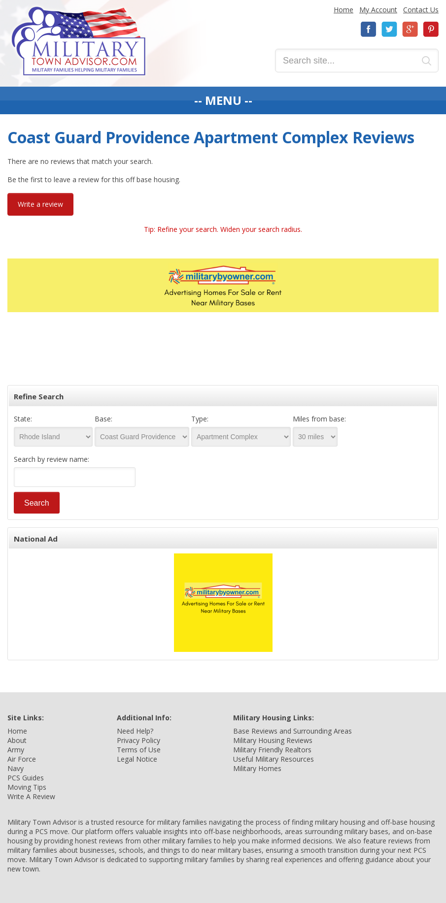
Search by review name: (51, 459)
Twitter (389, 29)
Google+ (410, 29)
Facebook (369, 29)
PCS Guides (25, 777)
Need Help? (135, 731)
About (17, 740)
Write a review (40, 204)
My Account (378, 9)
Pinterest (431, 29)
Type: (199, 418)
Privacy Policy (138, 740)
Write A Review (31, 796)
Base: (103, 418)
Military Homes (257, 768)
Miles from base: (319, 418)
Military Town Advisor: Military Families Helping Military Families (78, 41)
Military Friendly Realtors (272, 749)
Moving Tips (26, 787)
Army (15, 749)
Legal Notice (137, 759)
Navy (15, 768)
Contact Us (421, 9)
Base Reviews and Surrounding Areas (292, 731)
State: (23, 418)
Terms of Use (139, 749)
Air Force (21, 759)
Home (343, 9)
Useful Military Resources (273, 759)
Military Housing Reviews (272, 740)
